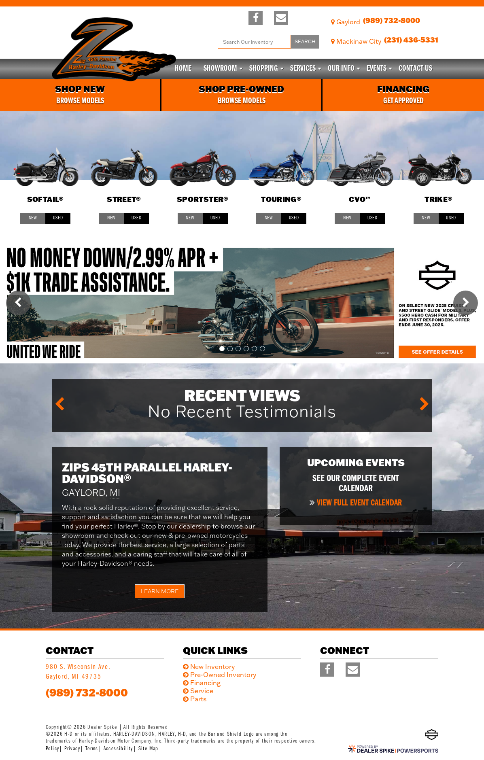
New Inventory (212, 666)
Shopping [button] (263, 69)
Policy (52, 749)
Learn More (159, 591)
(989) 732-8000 (87, 692)
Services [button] (303, 69)
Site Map (148, 749)
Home (183, 69)
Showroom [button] (220, 69)
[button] (18, 303)
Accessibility (118, 749)
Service (201, 691)
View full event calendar (359, 503)
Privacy (72, 749)
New (33, 218)
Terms (91, 749)
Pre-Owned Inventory (223, 675)
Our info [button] (341, 69)
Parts (198, 699)
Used (58, 218)
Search (305, 41)
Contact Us (415, 69)
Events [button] (376, 69)
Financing (205, 683)
